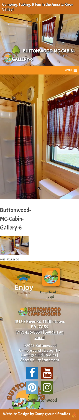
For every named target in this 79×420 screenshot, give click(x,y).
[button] (68, 70)
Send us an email (49, 334)
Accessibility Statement (39, 360)
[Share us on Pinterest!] (32, 387)
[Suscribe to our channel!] (47, 373)
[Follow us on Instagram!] (47, 387)
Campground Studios (38, 355)
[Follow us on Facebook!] (32, 373)
